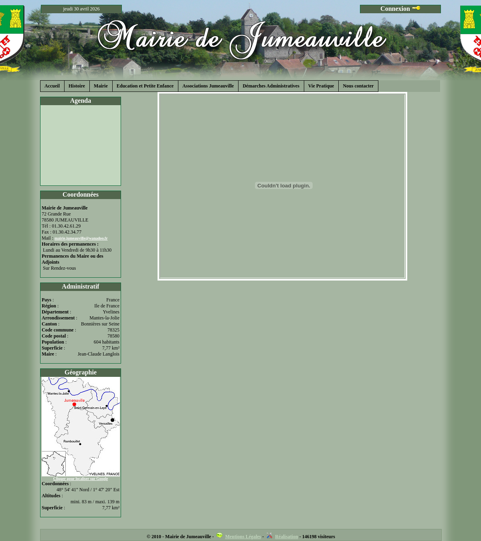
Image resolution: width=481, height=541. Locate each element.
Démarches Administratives (271, 86)
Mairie (101, 86)
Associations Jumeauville (208, 86)
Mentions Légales (243, 536)
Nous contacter (358, 86)
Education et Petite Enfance (145, 86)
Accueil (52, 86)
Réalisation (286, 536)
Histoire (77, 86)
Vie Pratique (321, 86)
